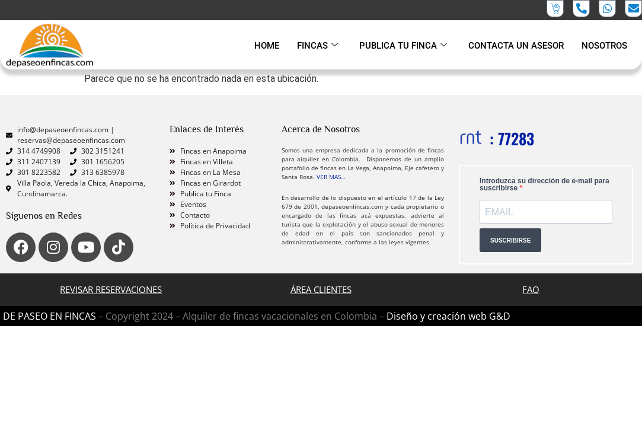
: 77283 (512, 138)
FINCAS (317, 45)
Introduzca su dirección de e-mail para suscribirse (544, 184)
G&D (499, 316)
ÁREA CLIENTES (321, 289)
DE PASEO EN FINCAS (49, 316)
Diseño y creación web (438, 316)
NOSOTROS (604, 45)
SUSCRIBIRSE (510, 240)
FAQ (530, 289)
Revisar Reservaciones (111, 289)
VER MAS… (331, 177)
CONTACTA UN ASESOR (516, 45)
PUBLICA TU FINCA (403, 45)
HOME (266, 45)
